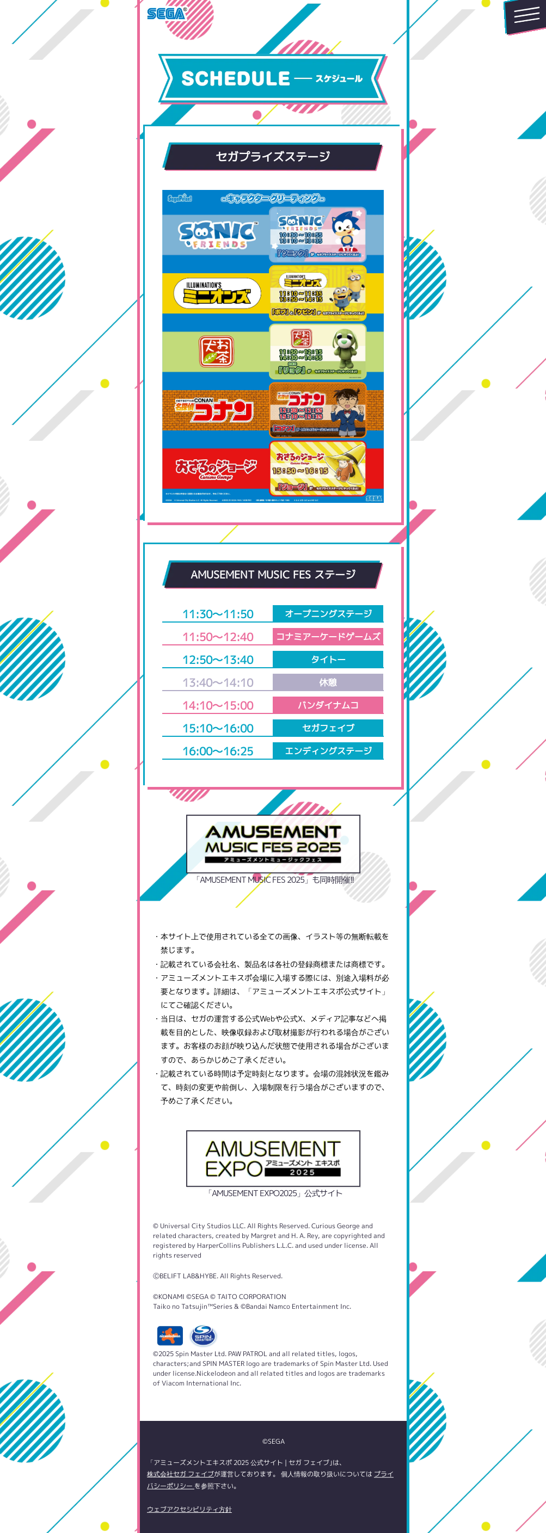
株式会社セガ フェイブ (179, 1474)
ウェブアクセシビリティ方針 (188, 1509)
